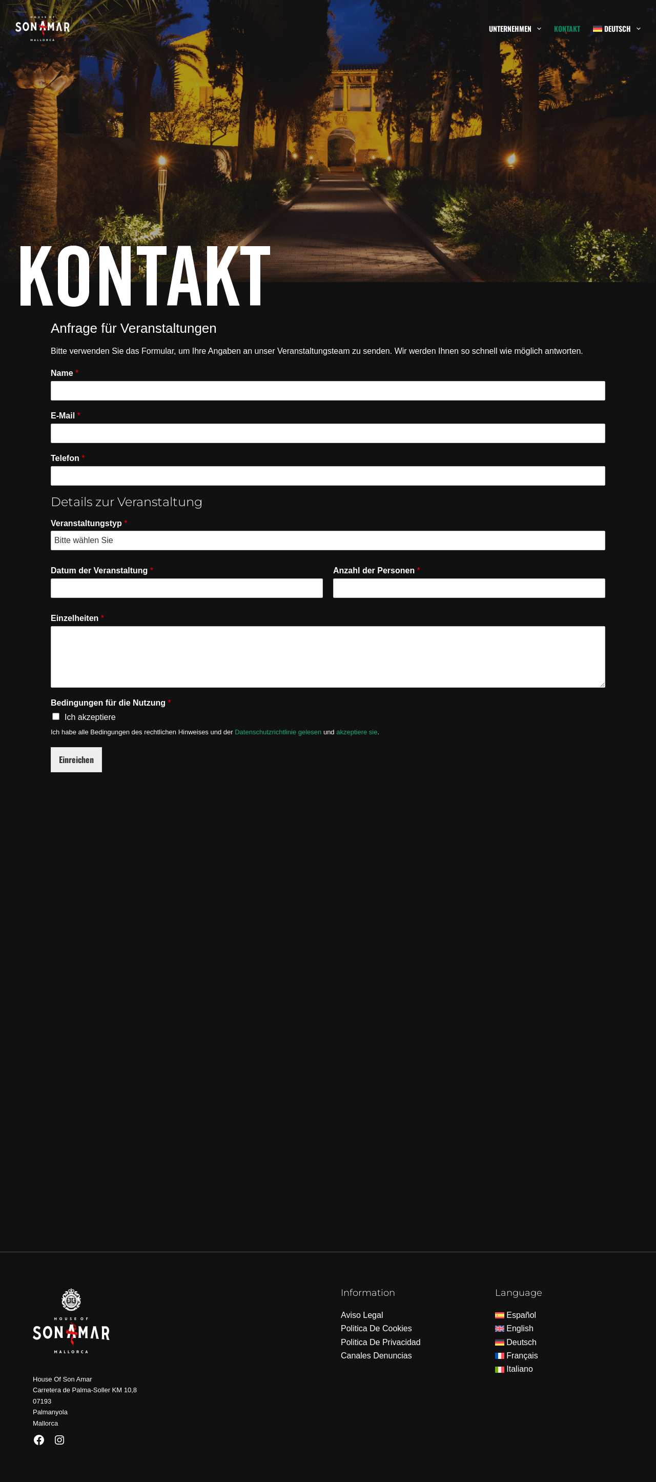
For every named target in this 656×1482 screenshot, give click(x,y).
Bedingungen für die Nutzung (111, 702)
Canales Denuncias (376, 1355)
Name (64, 373)
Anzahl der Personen (376, 570)
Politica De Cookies (376, 1328)
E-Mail (65, 415)
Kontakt (567, 28)
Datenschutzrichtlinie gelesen (278, 732)
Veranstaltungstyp (89, 523)
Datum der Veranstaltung (102, 570)
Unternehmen (517, 29)
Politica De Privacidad (381, 1342)
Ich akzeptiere (90, 717)
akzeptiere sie (356, 732)
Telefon (68, 458)
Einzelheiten (77, 618)
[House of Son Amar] (328, 1024)
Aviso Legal (362, 1315)
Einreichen (76, 759)
